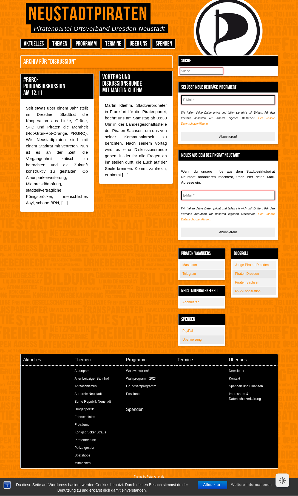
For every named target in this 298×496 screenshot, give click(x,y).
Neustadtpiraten (88, 14)
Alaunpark (82, 371)
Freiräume (82, 425)
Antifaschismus (86, 386)
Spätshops (82, 455)
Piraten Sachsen (247, 282)
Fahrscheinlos (85, 417)
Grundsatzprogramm (141, 386)
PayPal (188, 331)
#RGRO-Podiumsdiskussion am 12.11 (44, 86)
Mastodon (190, 265)
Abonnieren (191, 302)
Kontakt (234, 378)
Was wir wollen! (137, 371)
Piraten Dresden (247, 274)
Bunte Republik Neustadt (93, 401)
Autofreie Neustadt (88, 394)
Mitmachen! (83, 463)
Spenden (164, 43)
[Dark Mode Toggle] (282, 480)
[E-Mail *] (228, 100)
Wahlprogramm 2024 (141, 378)
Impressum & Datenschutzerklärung (245, 396)
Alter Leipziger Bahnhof (92, 378)
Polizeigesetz (84, 448)
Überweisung (192, 339)
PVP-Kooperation (248, 291)
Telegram (189, 274)
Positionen (133, 394)
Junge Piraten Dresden (252, 265)
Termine (113, 43)
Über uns (138, 43)
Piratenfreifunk (85, 440)
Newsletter (237, 371)
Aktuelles (34, 43)
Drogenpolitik (84, 409)
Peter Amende (155, 476)
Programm (86, 43)
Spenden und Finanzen (246, 386)
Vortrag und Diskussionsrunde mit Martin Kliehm (122, 83)
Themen (59, 43)
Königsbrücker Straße (90, 432)
